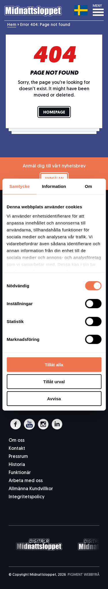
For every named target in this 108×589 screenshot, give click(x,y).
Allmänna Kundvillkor (31, 489)
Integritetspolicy (26, 497)
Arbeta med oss (26, 481)
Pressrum (18, 456)
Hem (11, 25)
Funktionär (20, 473)
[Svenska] (81, 10)
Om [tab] (88, 186)
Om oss (16, 440)
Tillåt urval (54, 381)
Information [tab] (54, 186)
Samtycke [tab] (19, 186)
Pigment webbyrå (83, 575)
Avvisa (54, 398)
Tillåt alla (54, 364)
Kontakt (17, 448)
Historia (17, 464)
